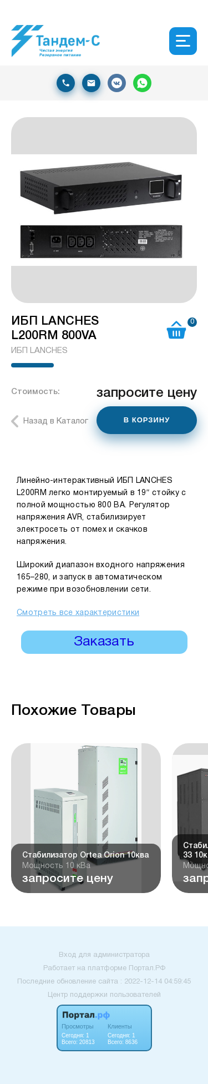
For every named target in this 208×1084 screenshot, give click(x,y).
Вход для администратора (104, 955)
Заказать (104, 642)
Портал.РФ (147, 968)
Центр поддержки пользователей (104, 995)
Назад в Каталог (55, 421)
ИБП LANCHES (39, 351)
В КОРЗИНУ (147, 420)
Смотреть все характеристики (78, 613)
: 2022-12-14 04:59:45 (155, 982)
